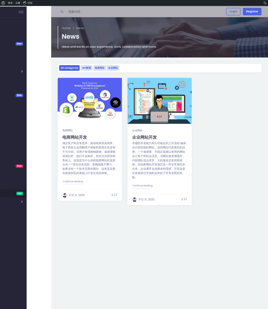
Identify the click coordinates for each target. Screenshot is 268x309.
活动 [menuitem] (27, 3)
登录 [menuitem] (10, 2)
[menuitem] (3, 3)
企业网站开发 (144, 137)
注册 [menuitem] (17, 2)
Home (66, 28)
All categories (69, 67)
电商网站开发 (74, 137)
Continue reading (73, 181)
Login (233, 11)
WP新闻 (86, 67)
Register (252, 11)
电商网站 (99, 67)
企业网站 (113, 67)
